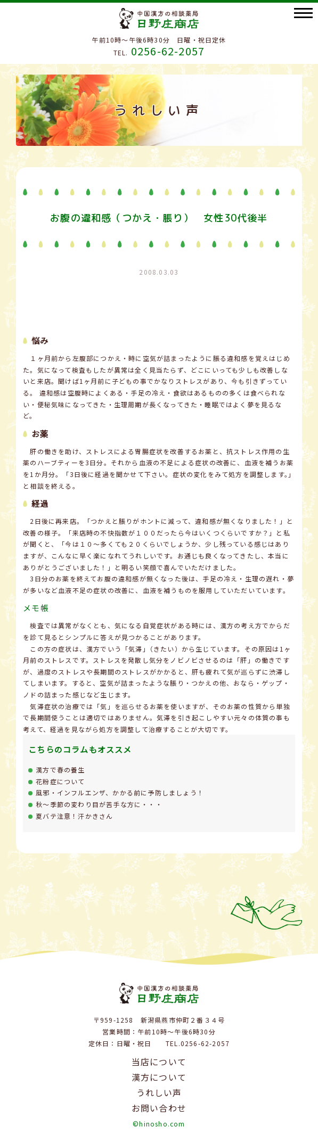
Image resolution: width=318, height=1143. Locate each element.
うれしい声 (159, 1092)
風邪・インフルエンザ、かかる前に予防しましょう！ (120, 792)
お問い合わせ (159, 1107)
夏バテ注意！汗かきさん (74, 815)
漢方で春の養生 (60, 769)
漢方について (159, 1077)
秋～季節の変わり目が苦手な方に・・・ (99, 804)
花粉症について (60, 781)
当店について (159, 1061)
